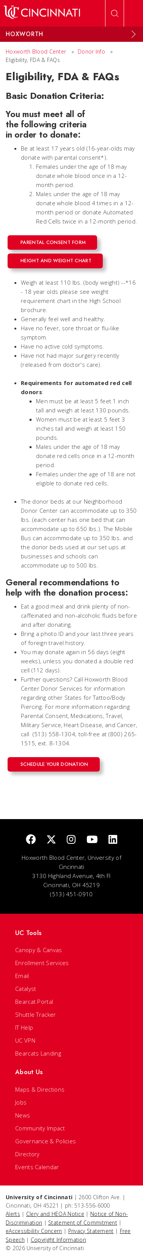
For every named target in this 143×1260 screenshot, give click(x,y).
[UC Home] (42, 13)
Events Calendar (37, 1167)
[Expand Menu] (133, 34)
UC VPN (25, 1040)
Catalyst (25, 988)
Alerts (13, 1213)
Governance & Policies (45, 1141)
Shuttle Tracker (35, 1014)
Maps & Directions (39, 1089)
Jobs (21, 1102)
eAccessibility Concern (34, 1231)
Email (22, 975)
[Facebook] (31, 839)
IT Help (24, 1027)
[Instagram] (71, 839)
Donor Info (91, 51)
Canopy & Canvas (38, 950)
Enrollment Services (42, 963)
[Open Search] (114, 13)
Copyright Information (58, 1239)
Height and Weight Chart (55, 260)
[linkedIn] (112, 839)
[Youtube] (92, 839)
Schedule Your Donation (54, 764)
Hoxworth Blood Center (36, 51)
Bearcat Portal (34, 1001)
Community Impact (40, 1128)
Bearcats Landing (38, 1053)
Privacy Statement (91, 1231)
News (22, 1115)
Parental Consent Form (53, 242)
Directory (27, 1154)
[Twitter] (51, 839)
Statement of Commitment (82, 1222)
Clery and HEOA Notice (55, 1213)
